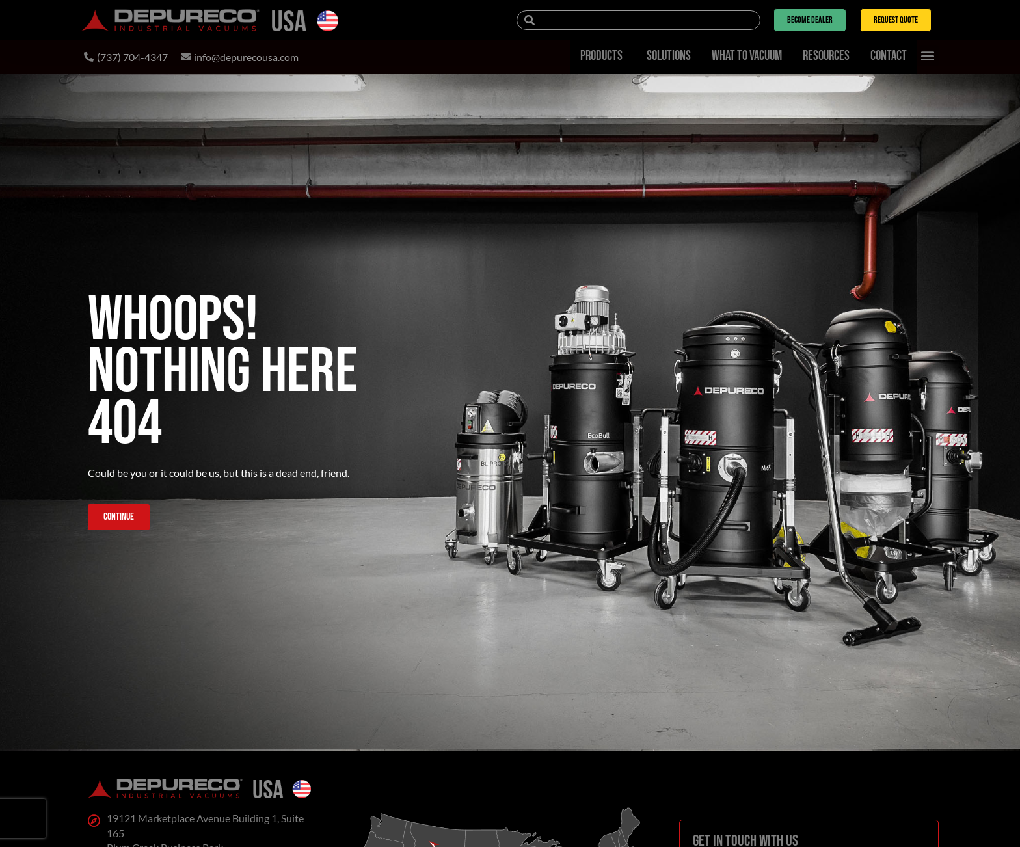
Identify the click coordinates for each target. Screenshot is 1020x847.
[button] (928, 55)
